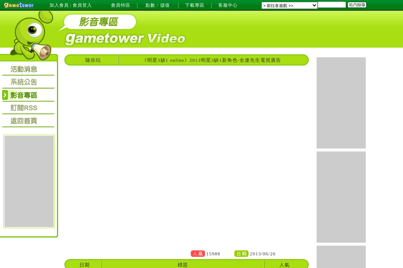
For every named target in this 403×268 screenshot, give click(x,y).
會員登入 (82, 5)
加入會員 (59, 5)
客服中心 (228, 5)
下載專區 (194, 5)
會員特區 (120, 5)
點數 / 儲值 (157, 5)
